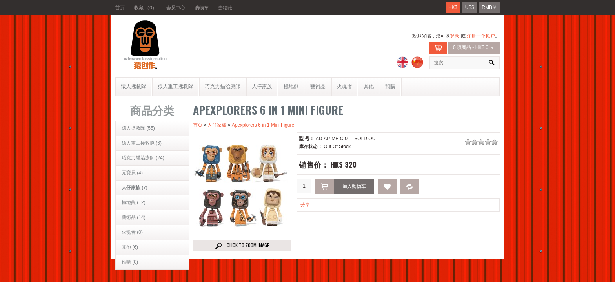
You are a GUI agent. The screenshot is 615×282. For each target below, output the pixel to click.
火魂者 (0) (132, 232)
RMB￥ (489, 7)
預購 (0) (130, 262)
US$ (469, 7)
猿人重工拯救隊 (175, 86)
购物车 (202, 8)
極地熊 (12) (134, 202)
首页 (120, 8)
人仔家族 (262, 86)
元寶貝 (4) (132, 172)
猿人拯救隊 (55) (138, 128)
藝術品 (318, 86)
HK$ (452, 7)
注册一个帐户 (481, 36)
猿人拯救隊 (133, 86)
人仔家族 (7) (134, 187)
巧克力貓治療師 (222, 86)
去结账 (225, 8)
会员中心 (175, 8)
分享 (305, 205)
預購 (390, 86)
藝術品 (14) (134, 217)
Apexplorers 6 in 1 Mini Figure (263, 125)
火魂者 (344, 86)
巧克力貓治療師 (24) (143, 158)
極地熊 (291, 86)
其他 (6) (130, 247)
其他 (369, 86)
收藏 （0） (145, 8)
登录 (454, 36)
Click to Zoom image (242, 245)
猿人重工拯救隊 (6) (142, 143)
